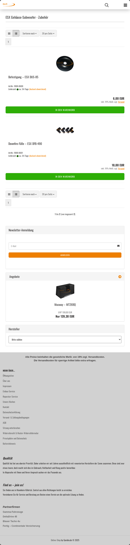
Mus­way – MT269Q (65, 304)
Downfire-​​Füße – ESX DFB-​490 (25, 143)
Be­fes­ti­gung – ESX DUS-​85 (23, 77)
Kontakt (6, 407)
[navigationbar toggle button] (125, 4)
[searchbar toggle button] (106, 4)
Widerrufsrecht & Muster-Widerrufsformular (21, 433)
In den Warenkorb (65, 109)
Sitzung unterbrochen (11, 427)
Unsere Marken (9, 401)
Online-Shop (56, 540)
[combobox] (29, 33)
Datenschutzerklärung (11, 412)
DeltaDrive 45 (10, 516)
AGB (4, 422)
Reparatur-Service (10, 396)
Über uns (6, 380)
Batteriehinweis (9, 443)
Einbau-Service (9, 391)
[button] (9, 33)
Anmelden (65, 255)
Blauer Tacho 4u (11, 521)
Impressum (7, 386)
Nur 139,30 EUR (65, 315)
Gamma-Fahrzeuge (13, 512)
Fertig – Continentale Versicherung (21, 526)
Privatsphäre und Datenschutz (15, 438)
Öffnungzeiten (8, 375)
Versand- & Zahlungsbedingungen (16, 417)
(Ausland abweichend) (37, 89)
